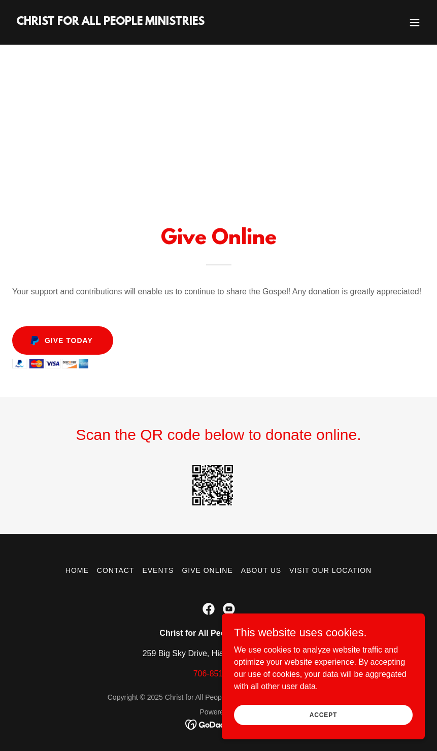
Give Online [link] (207, 570)
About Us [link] (261, 570)
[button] (415, 22)
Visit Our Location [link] (330, 570)
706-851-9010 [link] (218, 673)
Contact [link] (116, 570)
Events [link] (158, 570)
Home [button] (77, 570)
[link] (110, 22)
